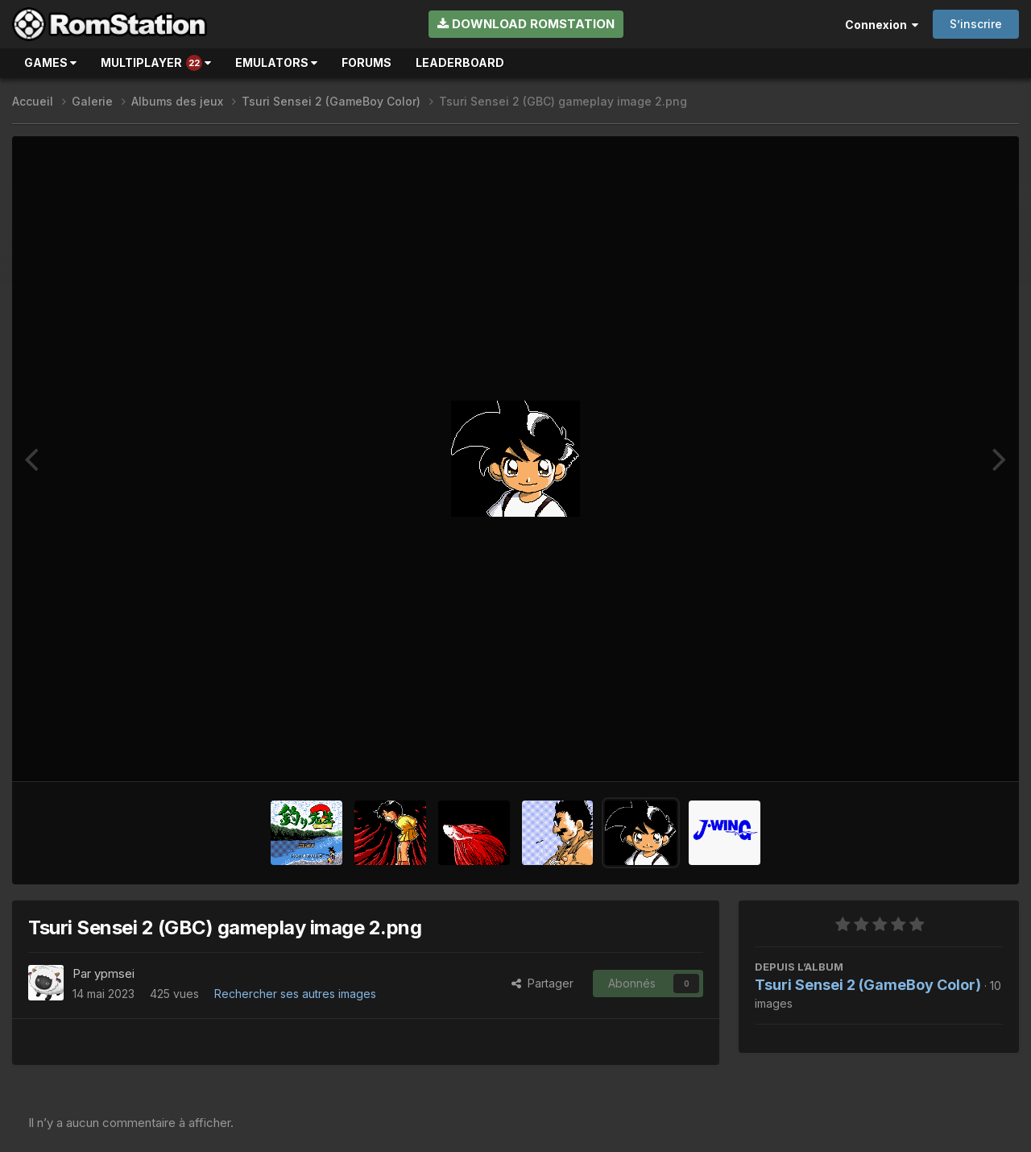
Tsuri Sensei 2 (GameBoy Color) (868, 984)
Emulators (276, 62)
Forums (366, 62)
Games (50, 62)
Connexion (881, 24)
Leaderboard (460, 62)
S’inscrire (976, 24)
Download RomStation (526, 23)
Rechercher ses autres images (295, 993)
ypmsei (114, 973)
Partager (542, 983)
